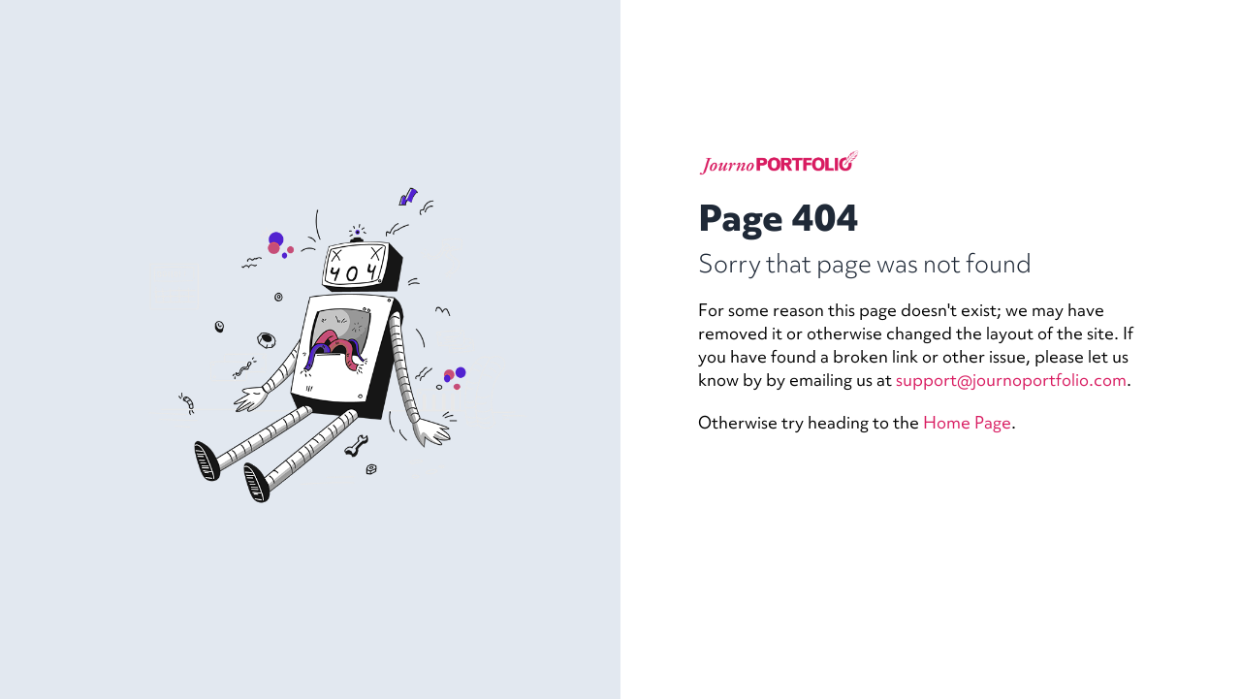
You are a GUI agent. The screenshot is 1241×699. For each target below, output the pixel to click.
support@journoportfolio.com (1011, 379)
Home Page (967, 422)
